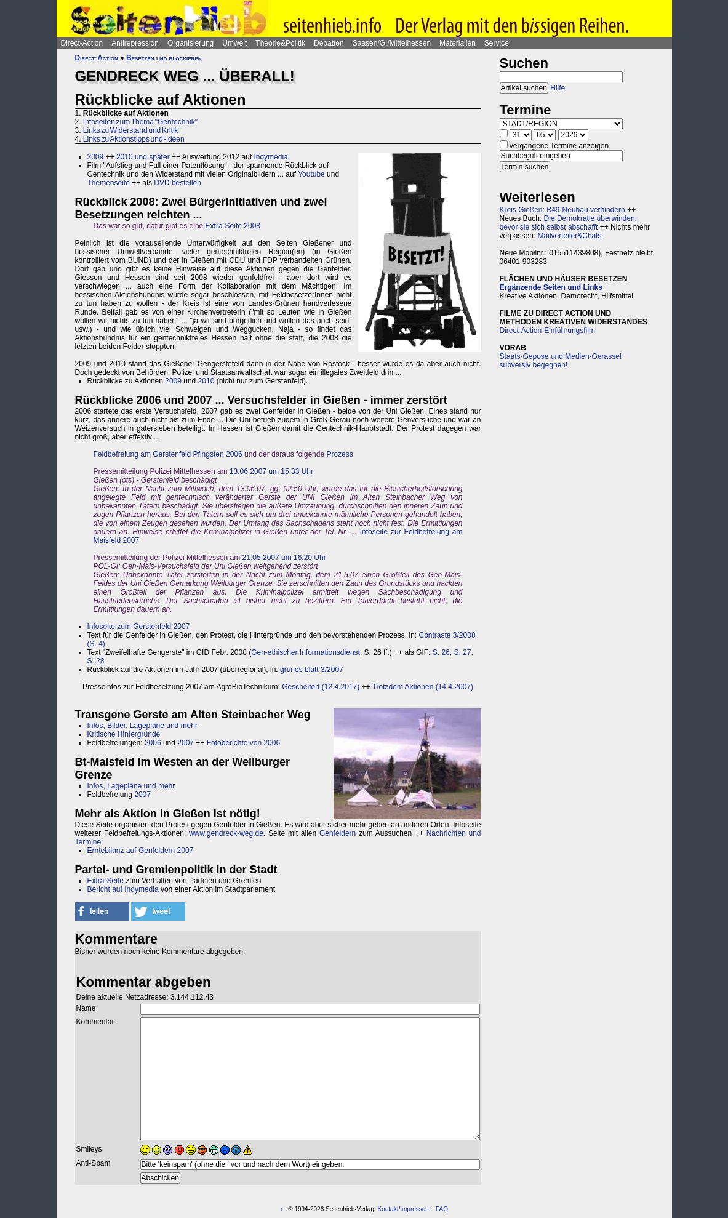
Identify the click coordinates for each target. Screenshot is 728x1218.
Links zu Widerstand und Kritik (130, 130)
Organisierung (190, 43)
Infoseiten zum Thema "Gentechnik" (140, 122)
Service (496, 43)
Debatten (329, 43)
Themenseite (108, 182)
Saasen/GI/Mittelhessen (392, 43)
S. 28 (96, 661)
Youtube (311, 174)
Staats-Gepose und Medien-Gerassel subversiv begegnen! (561, 360)
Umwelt (234, 43)
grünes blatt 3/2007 (311, 669)
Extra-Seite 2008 (233, 226)
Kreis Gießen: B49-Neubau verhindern (562, 210)
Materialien (457, 43)
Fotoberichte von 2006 (243, 743)
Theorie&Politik (280, 43)
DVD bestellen (177, 182)
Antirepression (135, 43)
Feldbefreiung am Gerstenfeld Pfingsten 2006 (168, 454)
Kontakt (388, 1209)
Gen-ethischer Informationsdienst (305, 652)
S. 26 (441, 652)
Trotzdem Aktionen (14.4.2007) (422, 687)
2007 (185, 743)
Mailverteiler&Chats (570, 235)
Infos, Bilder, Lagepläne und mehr (142, 725)
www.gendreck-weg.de (226, 833)
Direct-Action (82, 43)
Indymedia (270, 157)
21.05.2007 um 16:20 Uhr (284, 557)
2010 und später (143, 157)
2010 (206, 381)
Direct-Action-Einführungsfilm (547, 330)
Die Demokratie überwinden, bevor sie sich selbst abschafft (568, 222)
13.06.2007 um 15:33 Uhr (271, 471)
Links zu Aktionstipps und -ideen (134, 139)
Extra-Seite (105, 880)
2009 (95, 157)
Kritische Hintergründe (124, 734)
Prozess (339, 454)
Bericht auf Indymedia (123, 889)
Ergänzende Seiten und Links (551, 287)
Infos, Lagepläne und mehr (131, 786)
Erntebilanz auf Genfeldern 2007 (140, 850)
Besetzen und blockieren (163, 58)
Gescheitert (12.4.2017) (320, 687)
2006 (153, 743)
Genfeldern (337, 833)
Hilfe (557, 88)
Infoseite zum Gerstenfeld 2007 (138, 626)
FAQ (442, 1209)
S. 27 (462, 652)
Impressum (415, 1209)
